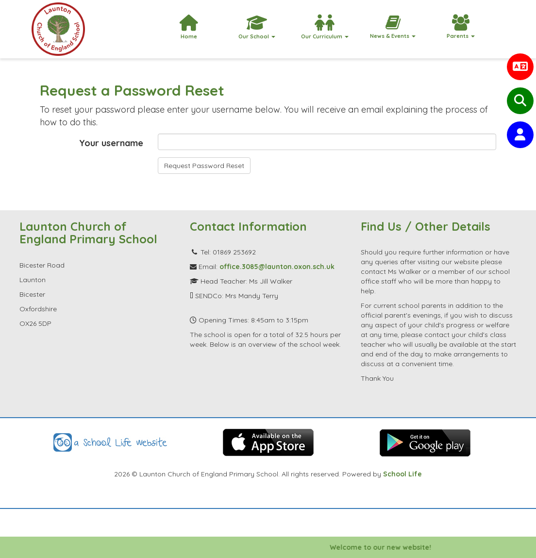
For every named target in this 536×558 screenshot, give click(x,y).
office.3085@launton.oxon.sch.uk (277, 266)
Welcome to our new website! (388, 547)
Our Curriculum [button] (325, 27)
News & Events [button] (393, 27)
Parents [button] (461, 27)
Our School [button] (256, 27)
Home (188, 27)
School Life (402, 474)
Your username (111, 143)
